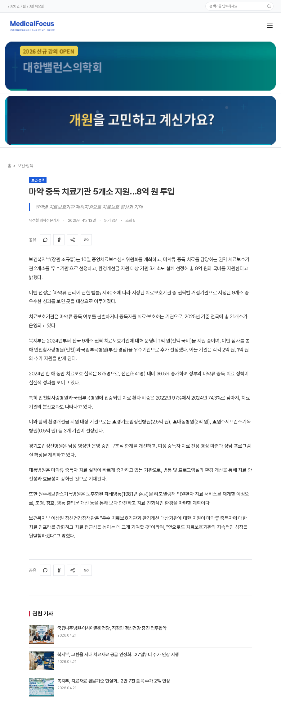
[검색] (269, 6)
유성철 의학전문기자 (44, 220)
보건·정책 (25, 165)
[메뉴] (270, 25)
